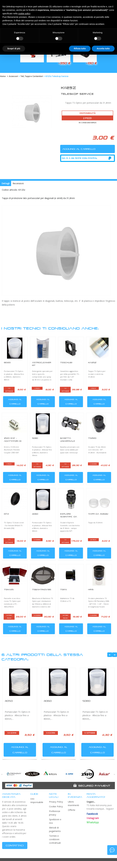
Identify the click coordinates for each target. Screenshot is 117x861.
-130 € (91, 63)
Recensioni (18, 183)
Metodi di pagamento (55, 829)
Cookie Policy (56, 806)
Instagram (93, 818)
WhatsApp (93, 822)
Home (3, 76)
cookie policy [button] (24, 13)
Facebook (92, 814)
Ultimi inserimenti (73, 803)
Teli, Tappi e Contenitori (32, 76)
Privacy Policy (56, 801)
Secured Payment (94, 785)
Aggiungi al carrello (13, 401)
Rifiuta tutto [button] (80, 48)
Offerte (71, 810)
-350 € (64, 63)
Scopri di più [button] (13, 48)
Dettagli (6, 183)
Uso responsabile (36, 800)
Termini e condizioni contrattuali (55, 839)
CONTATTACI (15, 845)
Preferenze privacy (54, 813)
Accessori (13, 76)
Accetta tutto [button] (103, 48)
